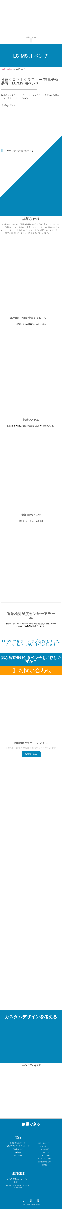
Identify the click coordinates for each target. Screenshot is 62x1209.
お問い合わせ (7, 69)
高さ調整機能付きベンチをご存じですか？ (31, 660)
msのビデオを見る (31, 1065)
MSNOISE (17, 1173)
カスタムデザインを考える (31, 1016)
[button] (31, 40)
